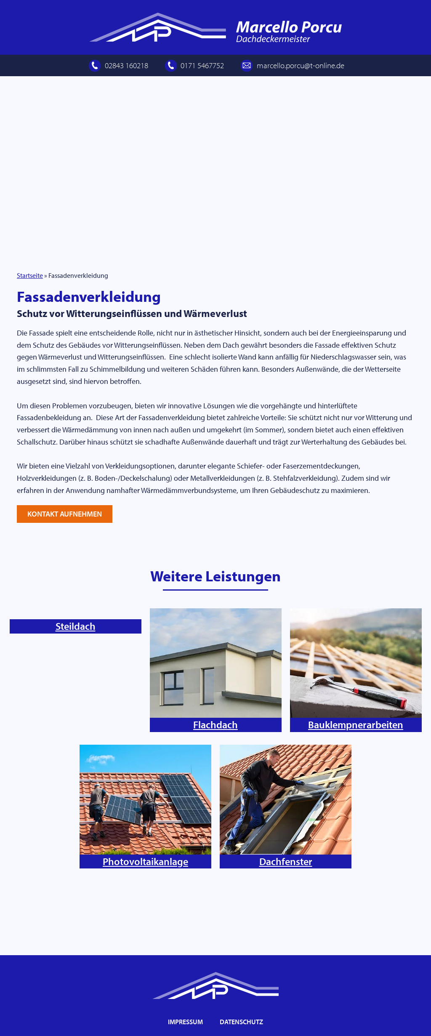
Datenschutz (241, 1021)
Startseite (30, 318)
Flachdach (215, 769)
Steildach (76, 769)
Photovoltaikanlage (145, 905)
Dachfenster (285, 905)
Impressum (185, 1021)
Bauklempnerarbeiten (355, 769)
